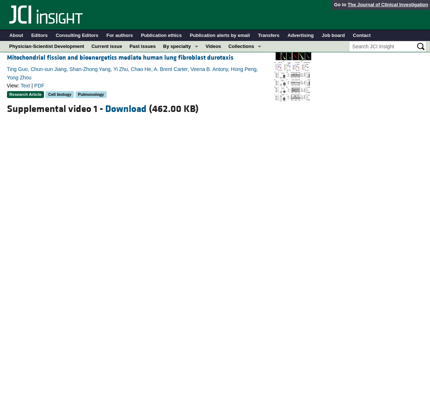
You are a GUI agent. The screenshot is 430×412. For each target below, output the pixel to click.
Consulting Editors (77, 35)
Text (25, 86)
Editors (39, 35)
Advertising (300, 35)
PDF (39, 86)
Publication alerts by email (220, 35)
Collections (241, 46)
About (16, 35)
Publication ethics (161, 35)
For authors (119, 35)
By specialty (177, 46)
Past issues (142, 46)
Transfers (269, 35)
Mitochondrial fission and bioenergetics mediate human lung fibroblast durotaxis (120, 57)
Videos (213, 46)
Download (126, 109)
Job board (333, 35)
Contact (362, 35)
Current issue (106, 46)
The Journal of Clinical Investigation (388, 4)
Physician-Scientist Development (46, 46)
